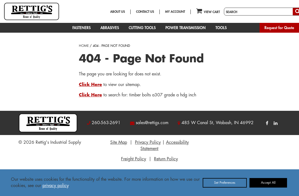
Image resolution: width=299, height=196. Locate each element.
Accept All (268, 182)
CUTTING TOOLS (142, 28)
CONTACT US (145, 11)
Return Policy (166, 159)
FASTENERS (81, 28)
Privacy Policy (148, 142)
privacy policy (55, 185)
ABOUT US (117, 11)
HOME (84, 45)
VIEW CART (208, 11)
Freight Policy (133, 159)
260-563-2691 (106, 123)
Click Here (90, 84)
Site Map (118, 142)
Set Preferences (224, 182)
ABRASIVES (109, 28)
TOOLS (221, 28)
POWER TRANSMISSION (185, 28)
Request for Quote (279, 28)
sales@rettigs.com (152, 123)
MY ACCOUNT (175, 11)
